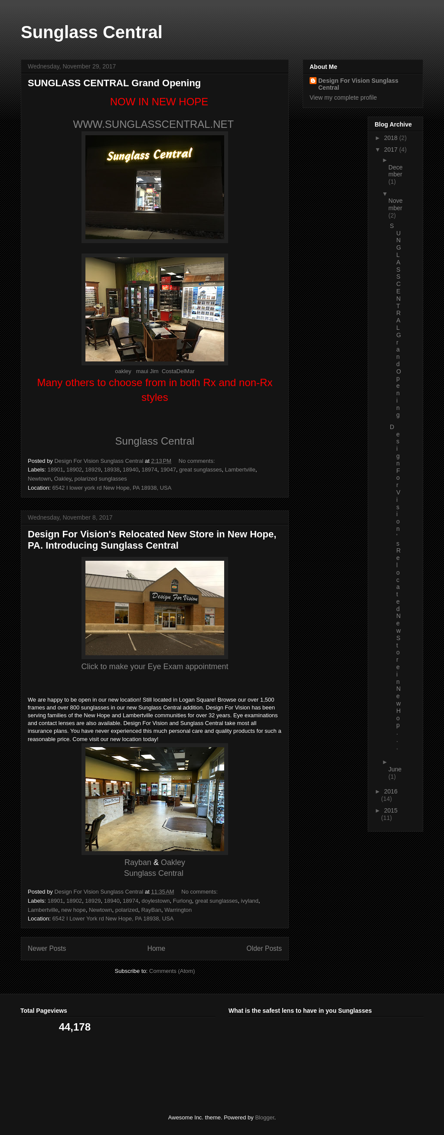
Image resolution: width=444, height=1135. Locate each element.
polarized (126, 910)
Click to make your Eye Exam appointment (154, 666)
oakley (125, 371)
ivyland (249, 901)
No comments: (197, 461)
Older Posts (264, 948)
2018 (391, 137)
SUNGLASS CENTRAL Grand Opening (114, 83)
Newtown (39, 478)
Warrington (178, 910)
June (395, 769)
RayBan (151, 910)
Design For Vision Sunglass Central (358, 84)
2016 (391, 791)
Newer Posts (47, 948)
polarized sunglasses (100, 478)
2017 (391, 149)
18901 (55, 469)
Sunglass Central (92, 32)
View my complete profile (343, 97)
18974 (149, 469)
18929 (93, 469)
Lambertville (240, 469)
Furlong (182, 901)
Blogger (264, 1117)
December (395, 171)
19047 (168, 469)
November (395, 204)
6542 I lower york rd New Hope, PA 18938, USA (111, 488)
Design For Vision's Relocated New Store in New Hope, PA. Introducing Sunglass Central (152, 540)
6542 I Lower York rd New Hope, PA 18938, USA (112, 918)
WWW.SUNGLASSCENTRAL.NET (153, 124)
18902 (74, 469)
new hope (73, 910)
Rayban (137, 862)
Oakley (63, 478)
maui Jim (147, 371)
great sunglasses (200, 469)
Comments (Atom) (172, 971)
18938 (112, 469)
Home (156, 948)
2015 (391, 810)
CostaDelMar (178, 371)
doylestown (156, 901)
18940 (130, 469)
